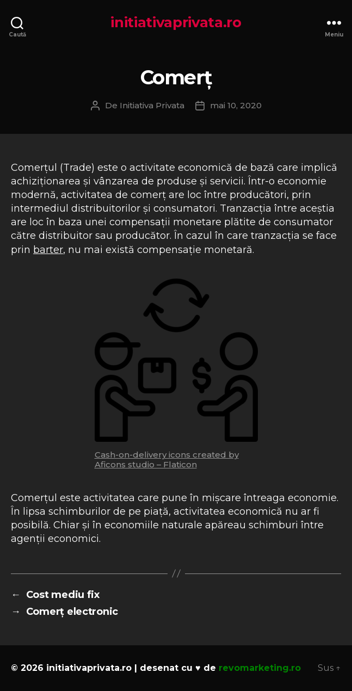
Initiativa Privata (152, 105)
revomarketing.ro (260, 668)
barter (48, 250)
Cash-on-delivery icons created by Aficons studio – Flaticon (167, 459)
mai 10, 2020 (236, 105)
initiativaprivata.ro (176, 22)
